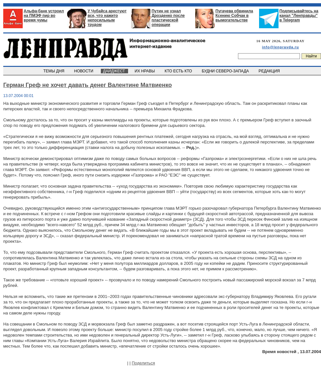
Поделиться (143, 363)
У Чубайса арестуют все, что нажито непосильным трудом (107, 18)
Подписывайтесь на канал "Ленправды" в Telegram (298, 15)
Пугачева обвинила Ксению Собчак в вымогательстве (234, 15)
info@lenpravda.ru (280, 47)
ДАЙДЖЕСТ (114, 71)
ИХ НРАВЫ (145, 71)
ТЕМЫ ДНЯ (54, 71)
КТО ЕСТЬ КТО (178, 71)
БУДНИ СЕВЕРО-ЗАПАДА (225, 71)
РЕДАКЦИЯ (269, 71)
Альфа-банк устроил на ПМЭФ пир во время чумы (44, 15)
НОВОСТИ (84, 71)
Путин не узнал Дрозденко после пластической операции (167, 18)
